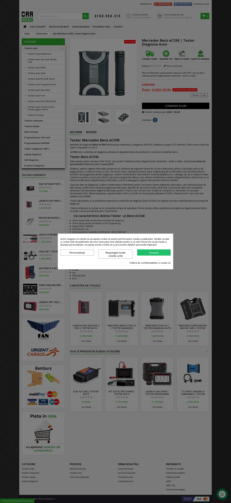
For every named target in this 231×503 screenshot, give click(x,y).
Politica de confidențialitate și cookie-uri (150, 263)
